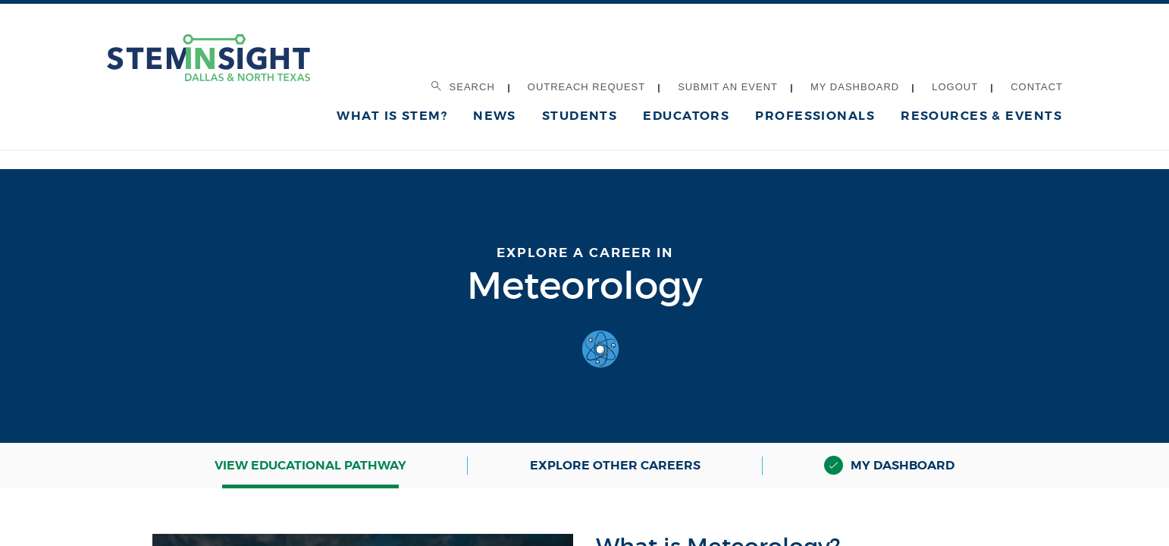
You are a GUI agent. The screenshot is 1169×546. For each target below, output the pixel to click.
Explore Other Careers (615, 465)
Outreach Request (586, 87)
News (494, 116)
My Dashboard (854, 87)
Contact (1037, 87)
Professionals (815, 116)
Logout (955, 87)
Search (463, 87)
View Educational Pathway (310, 465)
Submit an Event (728, 87)
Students (580, 116)
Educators (686, 116)
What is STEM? (392, 116)
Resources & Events (981, 116)
